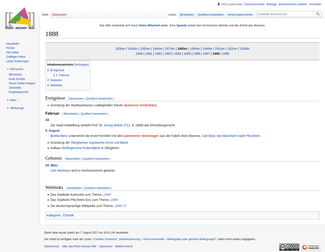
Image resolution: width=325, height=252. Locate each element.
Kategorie (53, 215)
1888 (216, 53)
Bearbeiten (77, 98)
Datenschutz (51, 246)
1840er (133, 48)
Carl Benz (209, 136)
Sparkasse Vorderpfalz (140, 105)
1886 (196, 53)
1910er (220, 48)
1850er (145, 48)
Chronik (68, 215)
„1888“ (106, 194)
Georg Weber (113, 125)
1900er (207, 48)
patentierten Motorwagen (141, 136)
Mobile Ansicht (123, 246)
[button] (16, 69)
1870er (170, 48)
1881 (148, 53)
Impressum (105, 246)
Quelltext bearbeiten (99, 98)
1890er (195, 48)
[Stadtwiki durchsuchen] (288, 14)
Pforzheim (253, 136)
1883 (168, 53)
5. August (52, 130)
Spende (181, 25)
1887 (206, 53)
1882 (158, 53)
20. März (51, 165)
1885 (187, 53)
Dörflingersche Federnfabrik (80, 148)
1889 (225, 53)
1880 (139, 53)
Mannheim (230, 136)
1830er (120, 48)
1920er (232, 48)
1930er (245, 48)
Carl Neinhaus (60, 170)
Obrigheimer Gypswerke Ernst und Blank (99, 142)
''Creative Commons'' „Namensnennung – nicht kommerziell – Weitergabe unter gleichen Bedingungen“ (154, 239)
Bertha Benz (59, 136)
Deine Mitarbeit (149, 25)
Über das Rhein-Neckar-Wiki (79, 246)
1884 (177, 53)
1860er (157, 48)
